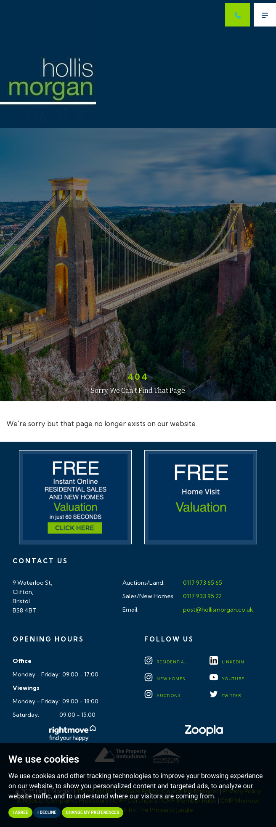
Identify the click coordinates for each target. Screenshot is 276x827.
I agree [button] (20, 812)
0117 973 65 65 (202, 582)
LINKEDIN (227, 662)
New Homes (164, 678)
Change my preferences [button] (92, 812)
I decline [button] (46, 812)
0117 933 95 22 (202, 596)
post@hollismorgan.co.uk (217, 609)
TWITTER (225, 695)
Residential (165, 662)
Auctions (162, 695)
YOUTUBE (227, 678)
